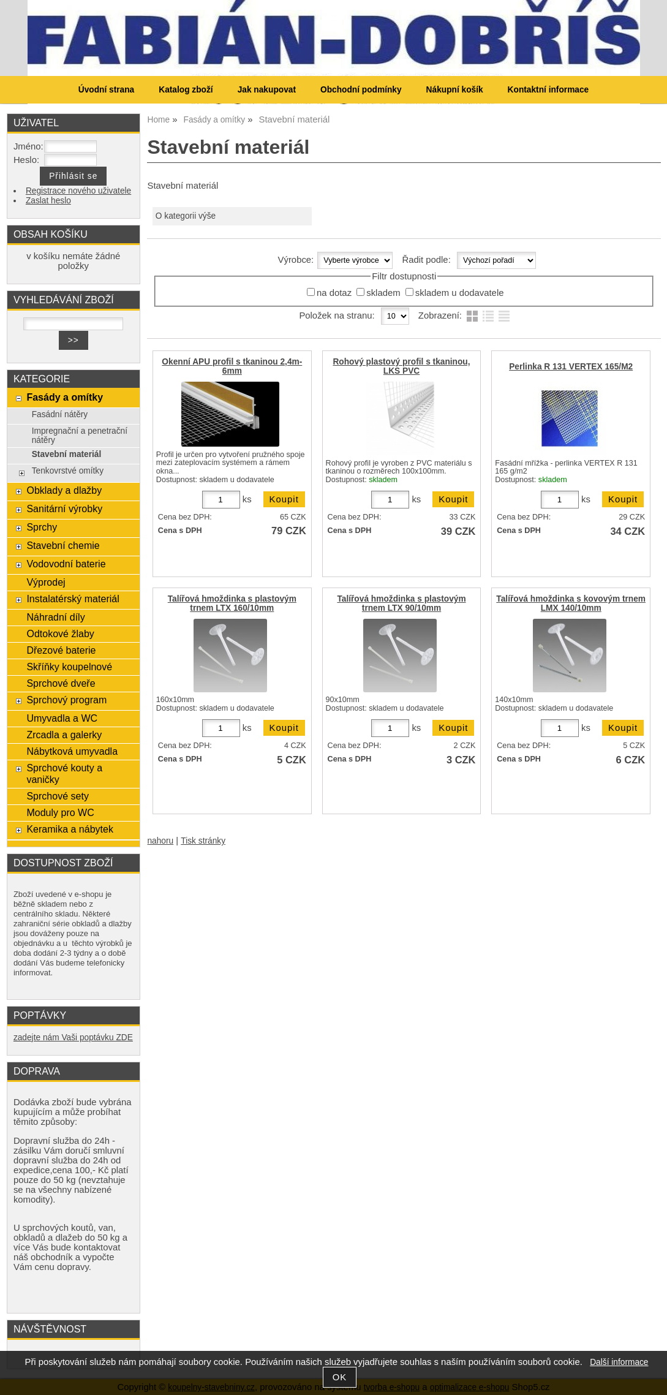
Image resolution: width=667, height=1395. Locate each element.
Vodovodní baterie (65, 563)
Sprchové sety (57, 795)
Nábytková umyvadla (72, 751)
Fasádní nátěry (60, 414)
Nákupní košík (454, 89)
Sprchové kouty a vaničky (64, 773)
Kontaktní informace (548, 89)
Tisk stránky (203, 840)
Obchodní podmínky (361, 89)
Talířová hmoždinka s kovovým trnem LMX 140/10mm (571, 603)
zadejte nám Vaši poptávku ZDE (73, 1037)
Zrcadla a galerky (64, 734)
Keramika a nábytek (69, 828)
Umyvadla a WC (61, 718)
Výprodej (45, 582)
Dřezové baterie (61, 650)
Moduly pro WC (60, 812)
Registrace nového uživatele (78, 190)
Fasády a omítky (64, 397)
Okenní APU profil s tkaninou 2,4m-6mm (232, 366)
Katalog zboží (186, 89)
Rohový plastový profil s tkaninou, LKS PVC (401, 366)
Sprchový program (66, 699)
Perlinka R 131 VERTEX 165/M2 (571, 366)
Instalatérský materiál (72, 598)
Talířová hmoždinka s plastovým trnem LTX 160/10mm (232, 603)
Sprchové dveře (60, 683)
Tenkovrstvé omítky (68, 470)
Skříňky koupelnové (69, 666)
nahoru (160, 840)
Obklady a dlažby (64, 490)
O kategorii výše (186, 216)
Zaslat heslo (48, 200)
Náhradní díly (55, 616)
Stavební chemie (62, 545)
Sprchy (41, 526)
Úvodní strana (106, 89)
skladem (383, 293)
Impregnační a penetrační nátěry (79, 435)
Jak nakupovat (267, 89)
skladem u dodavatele (459, 293)
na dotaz (334, 293)
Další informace (619, 1362)
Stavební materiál (67, 454)
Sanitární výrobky (64, 508)
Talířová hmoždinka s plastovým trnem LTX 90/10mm (401, 603)
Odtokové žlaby (60, 633)
